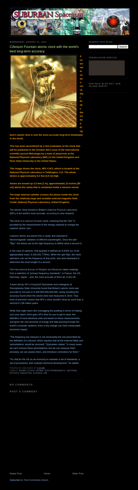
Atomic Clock (27, 371)
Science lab (40, 373)
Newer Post (16, 473)
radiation (26, 373)
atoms (39, 371)
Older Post (77, 473)
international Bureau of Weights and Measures (38, 269)
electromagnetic (55, 371)
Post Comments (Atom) (36, 480)
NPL (26, 284)
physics (14, 373)
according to (53, 213)
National (72, 371)
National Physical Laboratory (62, 209)
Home (47, 473)
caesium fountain (33, 221)
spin (29, 228)
